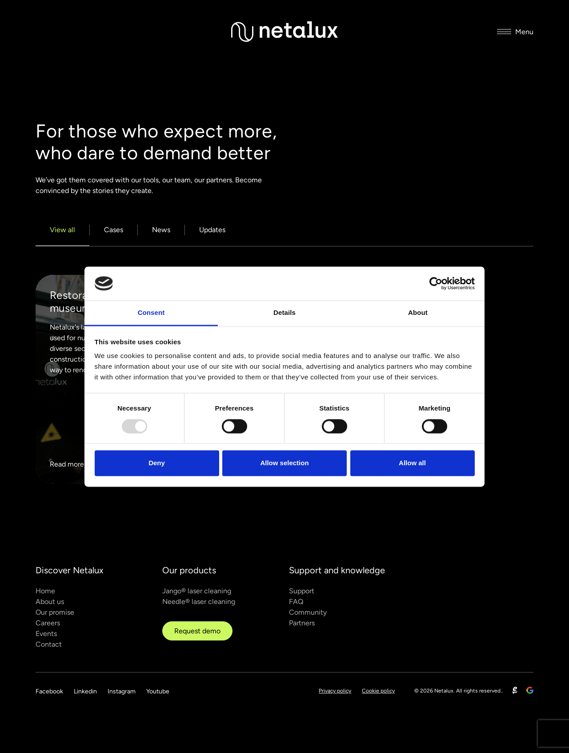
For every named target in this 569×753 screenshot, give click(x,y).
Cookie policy (378, 691)
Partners (302, 623)
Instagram (122, 691)
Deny (156, 463)
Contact (49, 644)
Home (45, 591)
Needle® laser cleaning (198, 601)
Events (46, 633)
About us (50, 601)
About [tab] (418, 313)
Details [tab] (284, 313)
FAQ (296, 601)
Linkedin (85, 691)
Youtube (157, 691)
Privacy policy (335, 691)
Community (308, 612)
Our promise (55, 612)
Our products (189, 570)
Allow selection (284, 463)
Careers (48, 623)
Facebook (49, 691)
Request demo (197, 631)
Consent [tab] (151, 313)
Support (301, 591)
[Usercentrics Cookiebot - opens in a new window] (436, 283)
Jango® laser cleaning (196, 591)
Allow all (412, 463)
